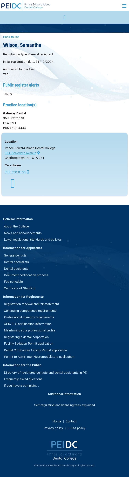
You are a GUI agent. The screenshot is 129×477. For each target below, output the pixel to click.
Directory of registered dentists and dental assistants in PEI (45, 373)
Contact (71, 421)
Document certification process (26, 275)
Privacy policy (53, 428)
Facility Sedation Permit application (28, 343)
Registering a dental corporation (26, 337)
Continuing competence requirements (30, 311)
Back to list (11, 37)
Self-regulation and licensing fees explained (64, 405)
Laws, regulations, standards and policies (33, 239)
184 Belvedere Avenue (20, 153)
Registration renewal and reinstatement (31, 304)
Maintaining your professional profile (29, 330)
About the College (16, 226)
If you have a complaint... (21, 386)
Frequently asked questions (23, 379)
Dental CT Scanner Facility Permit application (35, 350)
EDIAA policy (76, 428)
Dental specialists (16, 262)
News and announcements (23, 233)
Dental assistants (16, 269)
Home (56, 421)
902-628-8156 (15, 172)
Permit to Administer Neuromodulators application (39, 357)
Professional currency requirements (29, 317)
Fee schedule (13, 282)
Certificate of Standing (19, 288)
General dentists (15, 255)
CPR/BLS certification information (28, 324)
